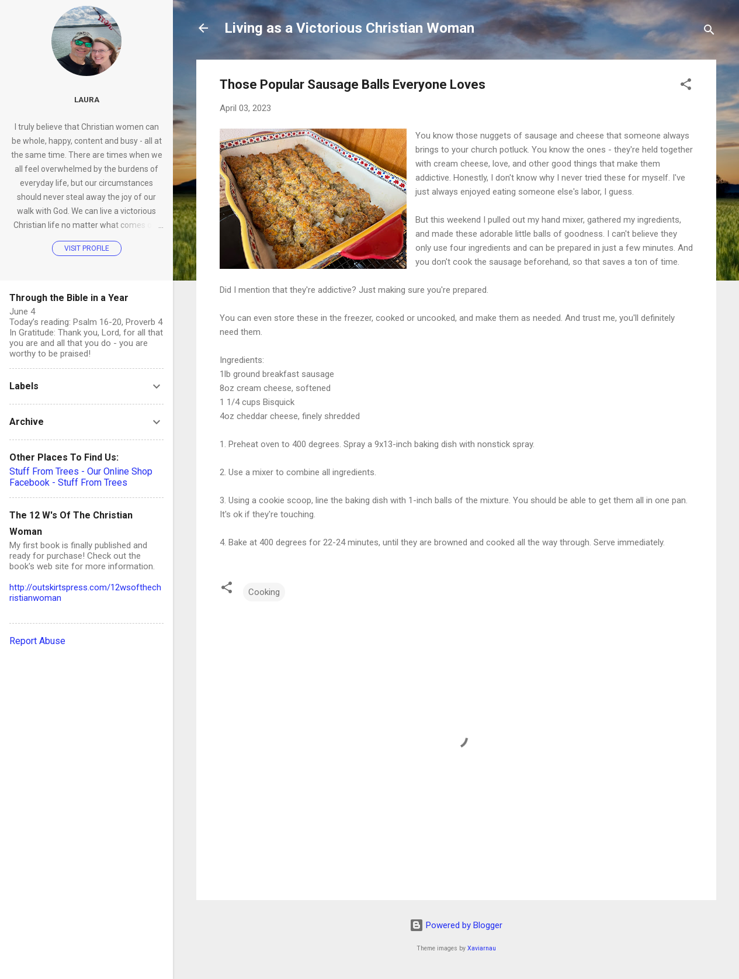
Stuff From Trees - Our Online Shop (80, 471)
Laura (86, 99)
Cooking (264, 592)
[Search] (709, 32)
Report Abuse (37, 640)
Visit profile (86, 248)
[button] (686, 86)
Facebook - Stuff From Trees (68, 482)
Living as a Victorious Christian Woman (349, 28)
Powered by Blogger (456, 925)
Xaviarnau (481, 948)
